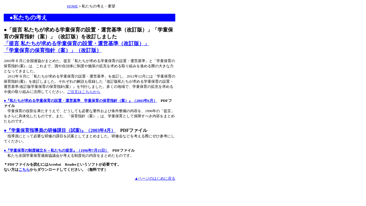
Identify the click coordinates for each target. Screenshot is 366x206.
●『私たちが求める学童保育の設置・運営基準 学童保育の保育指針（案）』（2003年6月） (80, 100)
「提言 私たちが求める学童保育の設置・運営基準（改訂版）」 (76, 43)
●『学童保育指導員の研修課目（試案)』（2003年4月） (60, 130)
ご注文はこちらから (83, 92)
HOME (72, 6)
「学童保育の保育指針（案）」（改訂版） (53, 50)
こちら (24, 169)
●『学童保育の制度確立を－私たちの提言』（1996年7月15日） (56, 150)
